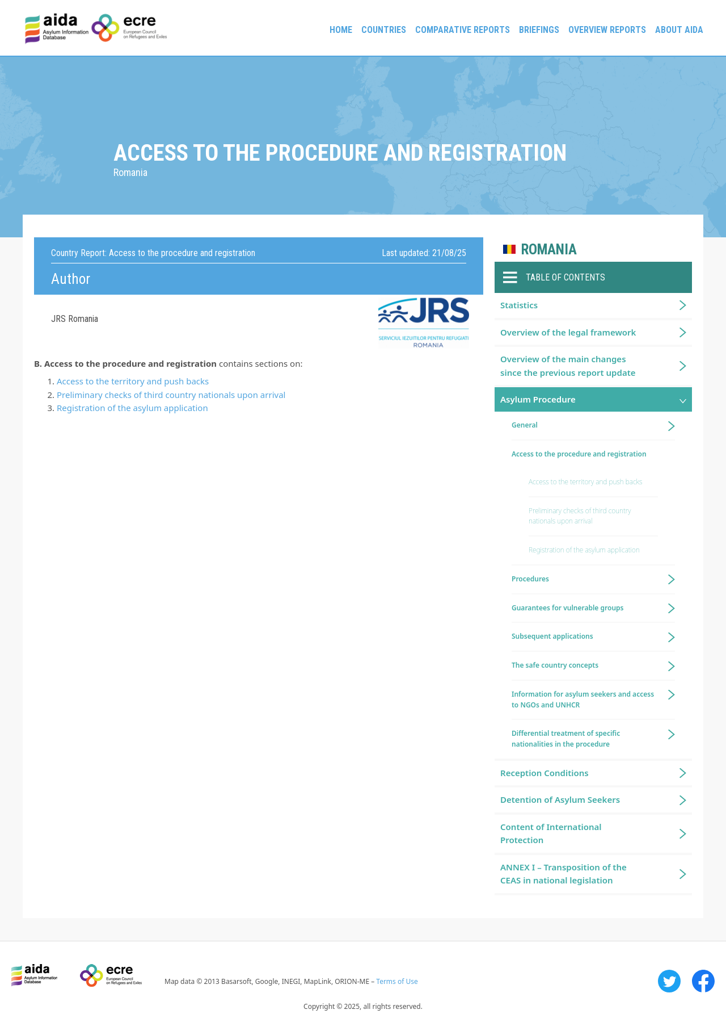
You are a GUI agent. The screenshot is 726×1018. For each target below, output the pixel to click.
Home (341, 29)
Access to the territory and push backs (133, 381)
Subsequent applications (552, 636)
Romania (549, 249)
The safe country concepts (555, 665)
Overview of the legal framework (568, 332)
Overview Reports (607, 29)
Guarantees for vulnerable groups (567, 608)
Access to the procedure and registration (579, 454)
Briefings (539, 29)
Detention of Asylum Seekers (560, 799)
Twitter (669, 981)
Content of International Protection (551, 833)
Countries (383, 29)
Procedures (530, 579)
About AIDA (679, 29)
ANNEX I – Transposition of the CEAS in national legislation (563, 873)
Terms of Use (396, 981)
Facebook (703, 981)
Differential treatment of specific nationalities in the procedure (566, 738)
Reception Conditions (544, 772)
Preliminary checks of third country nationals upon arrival (171, 394)
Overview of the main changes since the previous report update (568, 365)
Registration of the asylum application (132, 407)
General (525, 425)
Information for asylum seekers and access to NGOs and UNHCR (583, 699)
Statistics (519, 305)
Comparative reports (462, 29)
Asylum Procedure (538, 399)
